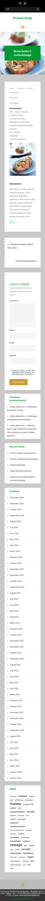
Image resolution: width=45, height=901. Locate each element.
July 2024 (14, 527)
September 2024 (17, 515)
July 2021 (14, 742)
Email (12, 343)
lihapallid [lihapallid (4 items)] (13, 819)
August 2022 (15, 665)
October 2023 (16, 581)
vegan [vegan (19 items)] (31, 857)
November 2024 (17, 504)
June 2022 (14, 677)
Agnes (11, 88)
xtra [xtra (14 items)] (32, 861)
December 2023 (17, 569)
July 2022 (14, 671)
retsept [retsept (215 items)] (16, 845)
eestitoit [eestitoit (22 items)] (23, 796)
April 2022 (14, 689)
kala (12, 222)
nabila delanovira (17, 407)
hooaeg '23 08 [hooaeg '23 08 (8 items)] (28, 804)
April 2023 (14, 617)
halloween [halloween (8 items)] (29, 800)
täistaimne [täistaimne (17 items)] (28, 853)
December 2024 (17, 498)
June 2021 (14, 748)
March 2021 (15, 766)
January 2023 (16, 635)
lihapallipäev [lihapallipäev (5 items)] (22, 819)
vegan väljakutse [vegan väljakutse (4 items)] (15, 861)
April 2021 (14, 760)
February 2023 (16, 629)
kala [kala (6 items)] (19, 808)
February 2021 (16, 772)
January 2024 (16, 563)
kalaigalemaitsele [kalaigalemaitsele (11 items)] (17, 812)
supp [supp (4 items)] (11, 849)
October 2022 (16, 653)
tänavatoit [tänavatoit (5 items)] (13, 857)
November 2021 (17, 718)
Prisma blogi (22, 18)
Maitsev (30, 88)
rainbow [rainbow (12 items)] (26, 841)
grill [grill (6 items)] (11, 800)
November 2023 (17, 575)
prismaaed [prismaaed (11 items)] (14, 837)
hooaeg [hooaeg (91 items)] (15, 803)
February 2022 (16, 700)
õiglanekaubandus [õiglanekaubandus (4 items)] (15, 865)
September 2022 (17, 659)
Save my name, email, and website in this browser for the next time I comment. (23, 372)
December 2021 (17, 712)
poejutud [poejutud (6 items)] (21, 834)
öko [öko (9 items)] (29, 865)
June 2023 (14, 605)
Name (12, 330)
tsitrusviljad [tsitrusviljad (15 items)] (15, 853)
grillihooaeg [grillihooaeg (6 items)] (19, 800)
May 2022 (14, 683)
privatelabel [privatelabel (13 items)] (15, 841)
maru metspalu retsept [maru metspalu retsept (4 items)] (17, 830)
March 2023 (15, 623)
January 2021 (16, 778)
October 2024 (16, 510)
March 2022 (15, 694)
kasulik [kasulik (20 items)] (30, 812)
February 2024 (16, 557)
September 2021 (17, 730)
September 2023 (17, 587)
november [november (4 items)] (29, 830)
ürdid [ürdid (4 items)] (11, 868)
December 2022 (17, 641)
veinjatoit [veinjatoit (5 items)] (25, 861)
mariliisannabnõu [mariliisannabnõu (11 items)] (17, 826)
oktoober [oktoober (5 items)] (13, 834)
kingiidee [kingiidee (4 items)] (13, 815)
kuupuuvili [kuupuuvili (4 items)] (21, 815)
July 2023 (14, 599)
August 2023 (15, 593)
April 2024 (14, 545)
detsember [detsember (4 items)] (13, 796)
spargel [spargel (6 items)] (31, 845)
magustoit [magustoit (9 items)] (14, 823)
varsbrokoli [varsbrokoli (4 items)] (22, 857)
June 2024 (14, 533)
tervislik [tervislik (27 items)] (26, 849)
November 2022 (17, 647)
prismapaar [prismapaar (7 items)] (25, 837)
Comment (14, 301)
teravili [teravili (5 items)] (17, 849)
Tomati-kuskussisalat (25, 261)
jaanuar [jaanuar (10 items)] (13, 808)
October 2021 (16, 724)
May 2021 (14, 754)
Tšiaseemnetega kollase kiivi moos (20, 246)
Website (12, 355)
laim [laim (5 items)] (27, 815)
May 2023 (14, 611)
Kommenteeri (14, 92)
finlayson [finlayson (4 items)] (32, 796)
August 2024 (15, 521)
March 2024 (15, 551)
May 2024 (14, 539)
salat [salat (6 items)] (25, 845)
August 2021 (15, 736)
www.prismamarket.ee (22, 898)
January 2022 (16, 706)
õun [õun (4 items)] (24, 865)
